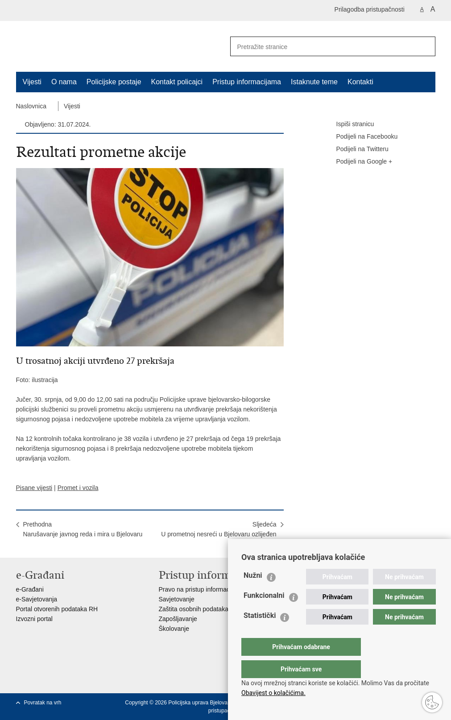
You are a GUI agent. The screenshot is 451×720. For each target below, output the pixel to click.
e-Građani (30, 589)
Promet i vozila (78, 487)
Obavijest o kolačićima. (273, 692)
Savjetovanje (176, 599)
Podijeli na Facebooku (361, 137)
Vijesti (32, 82)
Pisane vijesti (34, 487)
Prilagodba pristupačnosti (370, 9)
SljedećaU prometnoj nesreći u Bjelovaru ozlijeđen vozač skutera (218, 534)
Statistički (260, 633)
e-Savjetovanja (37, 599)
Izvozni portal (34, 618)
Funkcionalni (264, 613)
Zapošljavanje (178, 618)
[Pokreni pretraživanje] (425, 46)
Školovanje (174, 628)
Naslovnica (31, 106)
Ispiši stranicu (349, 124)
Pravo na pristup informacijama (202, 589)
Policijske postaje (114, 82)
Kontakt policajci (177, 82)
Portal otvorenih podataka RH (57, 609)
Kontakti (360, 82)
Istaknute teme (314, 82)
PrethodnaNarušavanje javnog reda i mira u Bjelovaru (83, 529)
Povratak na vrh (43, 702)
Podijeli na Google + (358, 162)
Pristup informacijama (246, 82)
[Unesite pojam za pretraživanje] (320, 46)
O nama (64, 82)
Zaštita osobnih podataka (193, 609)
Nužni (253, 593)
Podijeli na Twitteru (356, 149)
